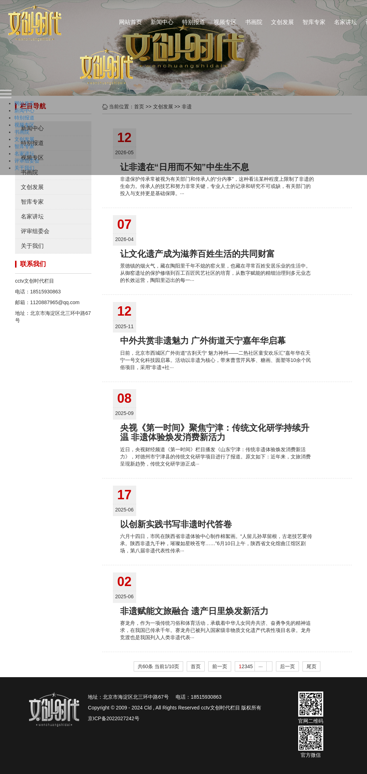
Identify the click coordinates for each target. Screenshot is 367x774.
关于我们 (32, 246)
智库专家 (313, 22)
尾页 (311, 666)
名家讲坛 (345, 22)
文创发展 (282, 22)
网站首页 (130, 22)
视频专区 (225, 22)
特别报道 (193, 22)
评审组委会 (35, 231)
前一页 (219, 666)
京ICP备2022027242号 (113, 718)
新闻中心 (162, 22)
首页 (196, 666)
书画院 (253, 22)
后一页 (287, 666)
